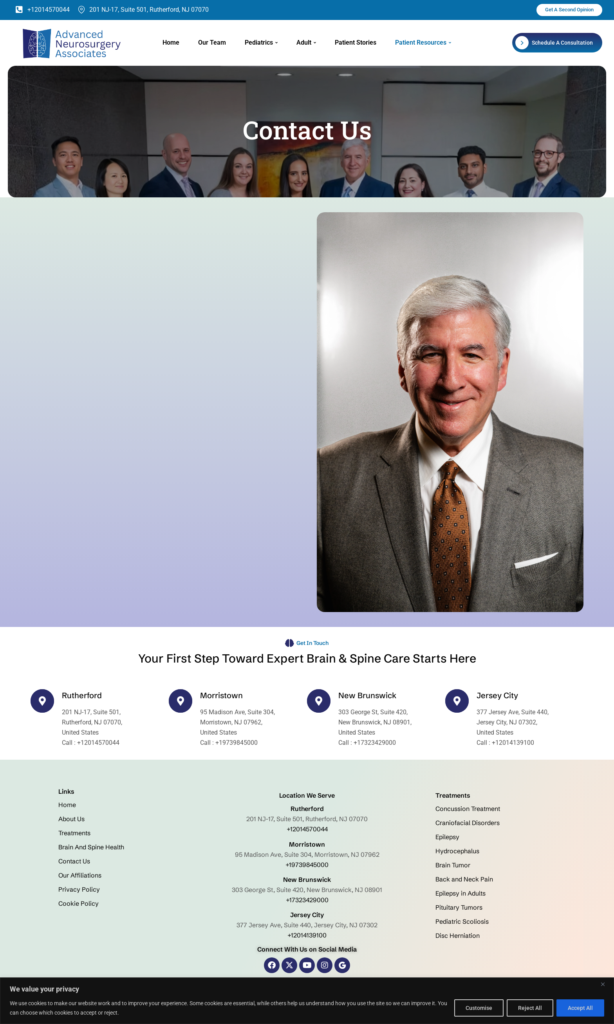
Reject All (530, 1008)
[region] (307, 1000)
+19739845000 (307, 864)
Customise (479, 1008)
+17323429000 (307, 899)
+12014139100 (307, 935)
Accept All (580, 1008)
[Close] (605, 984)
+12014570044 (307, 829)
